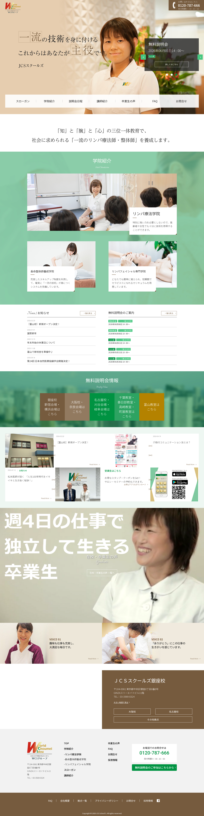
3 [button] (176, 75)
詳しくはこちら (171, 64)
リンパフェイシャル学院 (78, 764)
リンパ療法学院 (73, 754)
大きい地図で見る (121, 702)
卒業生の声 (128, 101)
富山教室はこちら (152, 406)
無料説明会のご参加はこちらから (154, 767)
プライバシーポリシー (106, 800)
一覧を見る (88, 313)
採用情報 (112, 760)
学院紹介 (49, 101)
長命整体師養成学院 (75, 759)
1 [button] (167, 75)
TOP (66, 743)
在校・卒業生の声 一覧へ (102, 572)
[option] (172, 54)
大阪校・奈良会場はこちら (77, 407)
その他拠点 (153, 719)
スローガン (23, 101)
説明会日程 (75, 101)
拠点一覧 (82, 800)
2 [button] (172, 75)
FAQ (154, 101)
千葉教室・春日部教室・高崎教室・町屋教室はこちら (126, 406)
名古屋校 (173, 711)
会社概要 (65, 800)
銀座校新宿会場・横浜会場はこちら (52, 406)
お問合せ (181, 101)
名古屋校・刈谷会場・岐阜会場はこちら (102, 406)
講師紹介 (102, 101)
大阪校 (132, 711)
